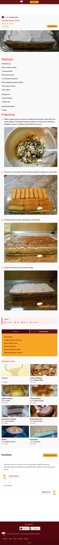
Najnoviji (15, 331)
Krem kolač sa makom (15, 414)
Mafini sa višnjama (10, 346)
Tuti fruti (15, 373)
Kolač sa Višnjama (43, 373)
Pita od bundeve (43, 394)
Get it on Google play (35, 528)
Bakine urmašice (15, 394)
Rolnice (15, 435)
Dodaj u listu (52, 26)
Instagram (20, 538)
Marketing (32, 533)
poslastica (35, 322)
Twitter (10, 538)
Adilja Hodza (46, 492)
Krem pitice (43, 435)
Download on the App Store (24, 528)
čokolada (9, 322)
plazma (25, 322)
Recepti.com (3, 534)
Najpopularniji (43, 331)
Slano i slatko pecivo (11, 343)
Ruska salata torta (43, 414)
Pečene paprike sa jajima (12, 349)
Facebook (5, 538)
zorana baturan (14, 476)
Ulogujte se (34, 2)
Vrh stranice (29, 524)
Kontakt (38, 533)
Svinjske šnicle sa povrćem (13, 340)
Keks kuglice (8, 337)
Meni (29, 543)
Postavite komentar (50, 455)
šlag (17, 322)
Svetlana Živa (13, 17)
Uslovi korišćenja (25, 533)
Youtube (15, 538)
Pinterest (26, 538)
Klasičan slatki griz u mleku (13, 352)
